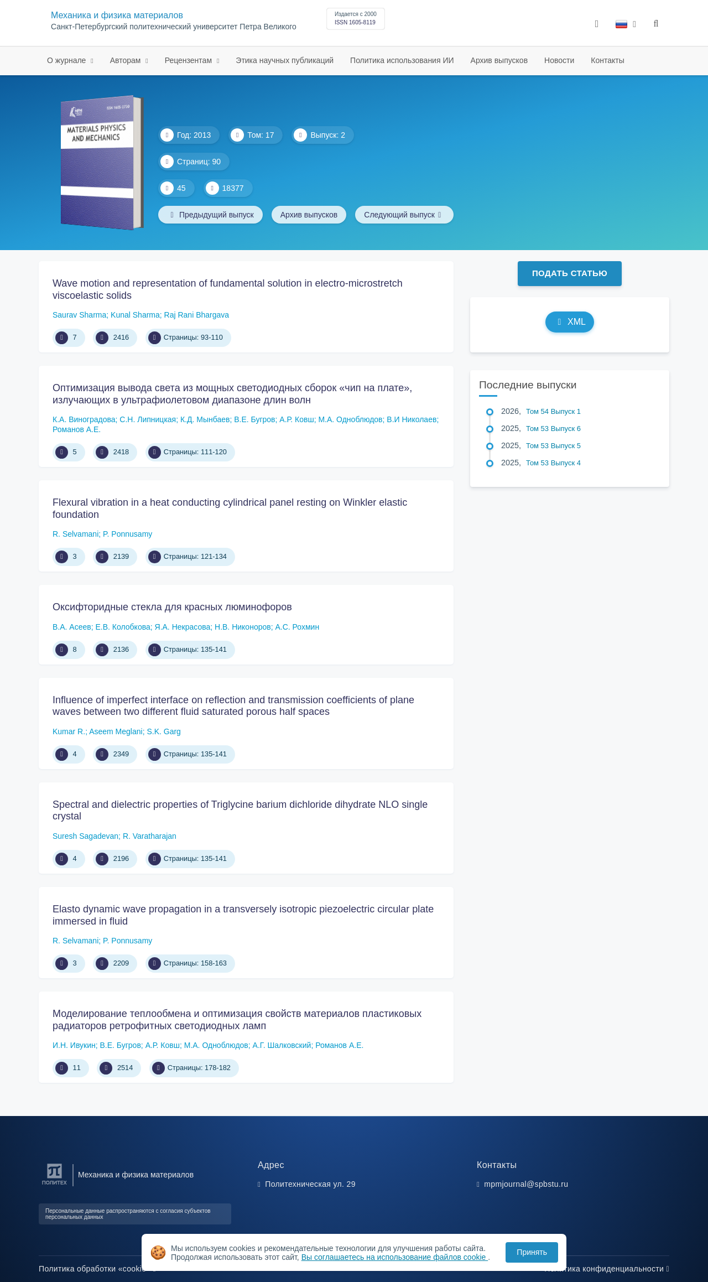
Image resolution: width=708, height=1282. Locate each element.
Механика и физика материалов (117, 15)
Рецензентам (189, 60)
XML (570, 321)
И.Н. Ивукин (74, 1045)
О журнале (67, 60)
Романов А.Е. (77, 429)
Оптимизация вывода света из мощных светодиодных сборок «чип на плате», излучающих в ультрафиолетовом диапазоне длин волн (232, 394)
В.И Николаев (411, 419)
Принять (532, 1252)
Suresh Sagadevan (85, 836)
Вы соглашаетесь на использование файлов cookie (394, 1257)
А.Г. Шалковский (282, 1045)
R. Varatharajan (149, 836)
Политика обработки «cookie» (97, 1268)
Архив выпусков (499, 60)
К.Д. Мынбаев (205, 419)
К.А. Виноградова (84, 419)
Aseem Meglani (116, 731)
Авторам (126, 60)
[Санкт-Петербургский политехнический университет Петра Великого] (54, 1185)
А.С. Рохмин (297, 626)
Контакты (607, 60)
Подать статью (569, 273)
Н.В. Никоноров (243, 626)
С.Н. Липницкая (147, 419)
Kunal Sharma (135, 314)
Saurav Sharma (79, 314)
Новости (559, 60)
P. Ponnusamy (127, 534)
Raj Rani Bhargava (197, 314)
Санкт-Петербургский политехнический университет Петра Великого (173, 27)
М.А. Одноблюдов (350, 419)
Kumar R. (69, 731)
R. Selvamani (75, 534)
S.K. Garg (163, 731)
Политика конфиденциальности (606, 1268)
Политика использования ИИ (402, 60)
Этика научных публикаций (285, 60)
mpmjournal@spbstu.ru (526, 1184)
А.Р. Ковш (296, 419)
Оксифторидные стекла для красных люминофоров (172, 607)
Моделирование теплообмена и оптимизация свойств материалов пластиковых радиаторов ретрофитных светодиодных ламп (237, 1019)
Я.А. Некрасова (183, 626)
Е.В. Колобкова (122, 626)
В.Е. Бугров (254, 419)
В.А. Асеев (72, 626)
